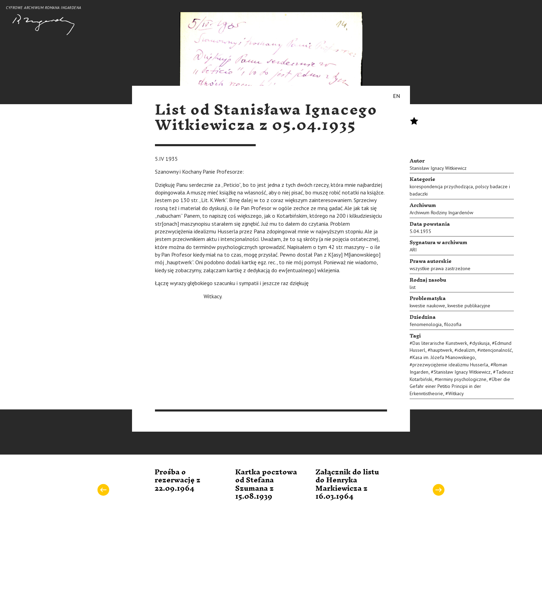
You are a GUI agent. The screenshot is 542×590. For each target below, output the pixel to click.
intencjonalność (496, 350)
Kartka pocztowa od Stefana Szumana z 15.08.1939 (266, 484)
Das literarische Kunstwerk (439, 343)
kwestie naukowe (427, 305)
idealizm (466, 350)
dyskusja (481, 343)
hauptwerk (441, 350)
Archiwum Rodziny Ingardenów (441, 212)
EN (396, 96)
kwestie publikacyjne (468, 305)
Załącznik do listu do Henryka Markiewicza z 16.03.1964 (347, 484)
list (413, 287)
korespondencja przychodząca (441, 186)
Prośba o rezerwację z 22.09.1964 (177, 480)
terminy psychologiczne (461, 379)
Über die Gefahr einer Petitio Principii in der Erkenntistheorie (460, 386)
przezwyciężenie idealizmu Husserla (450, 365)
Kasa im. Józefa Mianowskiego (443, 357)
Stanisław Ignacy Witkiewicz (438, 168)
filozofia (452, 324)
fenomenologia (426, 324)
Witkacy (456, 393)
